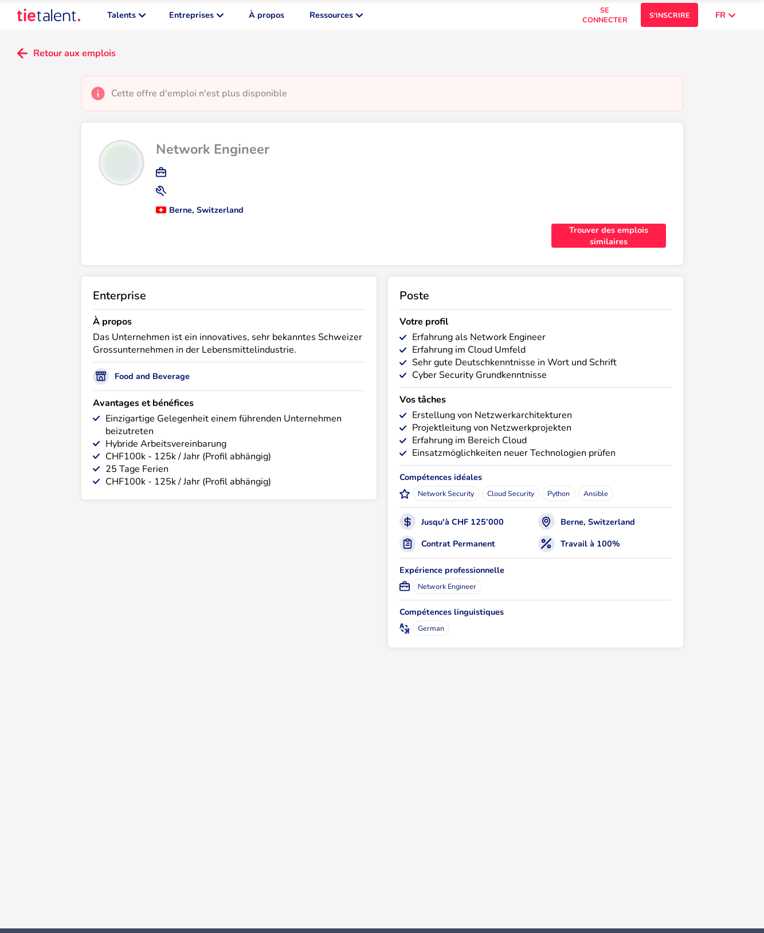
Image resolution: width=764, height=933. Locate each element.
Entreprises (196, 17)
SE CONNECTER (605, 17)
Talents (126, 17)
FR (725, 17)
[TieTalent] (48, 17)
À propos (266, 17)
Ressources (336, 17)
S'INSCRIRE (669, 17)
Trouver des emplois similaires (608, 240)
